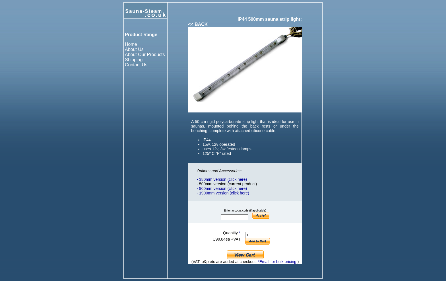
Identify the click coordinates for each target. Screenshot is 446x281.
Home (131, 44)
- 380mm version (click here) (222, 179)
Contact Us (136, 64)
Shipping (134, 59)
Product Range (141, 34)
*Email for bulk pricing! (277, 261)
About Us (134, 49)
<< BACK (198, 24)
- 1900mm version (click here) (223, 193)
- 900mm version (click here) (222, 188)
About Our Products (145, 54)
